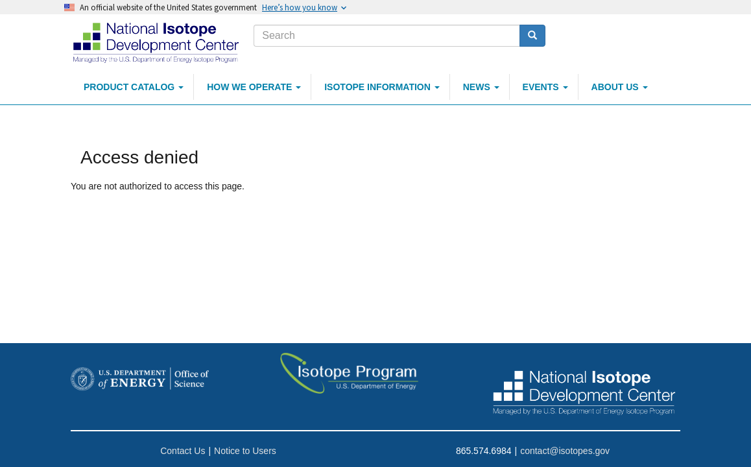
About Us (619, 87)
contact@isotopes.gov (565, 451)
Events (545, 87)
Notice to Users (245, 451)
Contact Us (182, 451)
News (481, 87)
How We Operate (254, 87)
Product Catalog (134, 87)
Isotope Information (382, 87)
